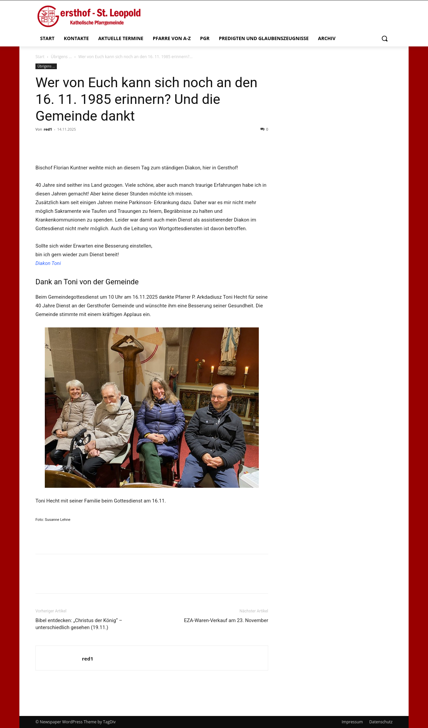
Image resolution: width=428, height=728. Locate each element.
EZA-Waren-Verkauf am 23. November (226, 620)
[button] (385, 38)
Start (39, 56)
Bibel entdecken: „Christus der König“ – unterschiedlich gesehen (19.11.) (78, 623)
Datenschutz (381, 722)
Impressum (352, 722)
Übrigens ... (61, 56)
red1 (48, 129)
